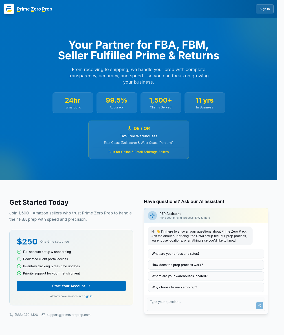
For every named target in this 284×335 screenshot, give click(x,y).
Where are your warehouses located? (180, 276)
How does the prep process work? (177, 265)
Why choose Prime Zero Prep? (174, 287)
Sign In (265, 9)
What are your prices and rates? (176, 253)
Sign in (88, 296)
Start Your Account (71, 286)
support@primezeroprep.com (66, 315)
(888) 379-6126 (23, 315)
